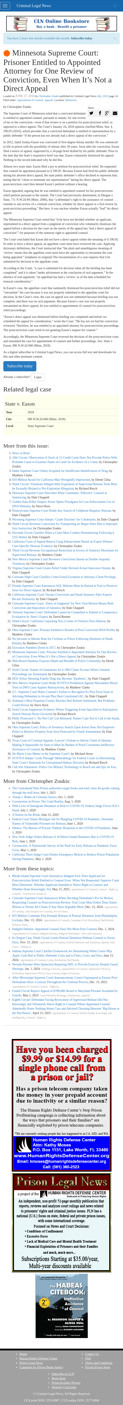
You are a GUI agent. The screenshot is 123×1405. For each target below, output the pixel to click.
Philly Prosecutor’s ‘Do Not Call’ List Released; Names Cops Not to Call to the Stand (65, 718)
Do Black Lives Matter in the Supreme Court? (41, 753)
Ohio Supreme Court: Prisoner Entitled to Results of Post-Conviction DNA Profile (63, 630)
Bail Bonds (73, 960)
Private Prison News (97, 1367)
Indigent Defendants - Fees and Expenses (80, 933)
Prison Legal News (31, 1363)
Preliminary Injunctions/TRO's (28, 973)
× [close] (114, 38)
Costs (50, 960)
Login (37, 377)
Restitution (60, 960)
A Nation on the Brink (26, 814)
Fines (24, 924)
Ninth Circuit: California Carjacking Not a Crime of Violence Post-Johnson (59, 621)
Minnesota (70, 100)
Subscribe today (81, 38)
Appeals (48, 100)
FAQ (88, 1358)
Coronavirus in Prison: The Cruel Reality (37, 801)
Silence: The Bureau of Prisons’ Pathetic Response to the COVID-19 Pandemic (61, 828)
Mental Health (86, 1013)
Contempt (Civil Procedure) (84, 920)
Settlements (74, 995)
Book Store (59, 1378)
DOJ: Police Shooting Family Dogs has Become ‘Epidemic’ (49, 678)
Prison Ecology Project (66, 1382)
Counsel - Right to (107, 889)
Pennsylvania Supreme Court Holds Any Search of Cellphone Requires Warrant (61, 510)
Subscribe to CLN (63, 1374)
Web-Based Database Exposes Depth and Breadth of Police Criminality (56, 661)
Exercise (55, 969)
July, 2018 (102, 96)
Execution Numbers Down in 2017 (33, 647)
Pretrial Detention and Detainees (83, 942)
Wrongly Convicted (64, 1387)
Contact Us (92, 1354)
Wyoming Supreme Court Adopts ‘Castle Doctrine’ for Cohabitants (54, 519)
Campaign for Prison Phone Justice (41, 1367)
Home (23, 1354)
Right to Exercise (70, 973)
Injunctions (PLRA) (99, 969)
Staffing (45, 969)
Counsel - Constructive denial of (29, 893)
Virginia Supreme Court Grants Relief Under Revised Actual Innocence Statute (61, 568)
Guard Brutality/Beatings (53, 995)
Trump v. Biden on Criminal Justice (34, 797)
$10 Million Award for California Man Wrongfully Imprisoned (51, 479)
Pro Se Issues (61, 911)
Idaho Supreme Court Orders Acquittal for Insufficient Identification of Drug (60, 471)
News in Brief (21, 453)
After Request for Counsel (38, 911)
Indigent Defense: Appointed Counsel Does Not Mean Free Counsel (54, 929)
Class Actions (53, 973)
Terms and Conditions (98, 1363)
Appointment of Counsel (30, 100)
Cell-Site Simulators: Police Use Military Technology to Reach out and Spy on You (64, 767)
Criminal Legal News (34, 6)
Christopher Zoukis (49, 96)
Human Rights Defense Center (38, 1358)
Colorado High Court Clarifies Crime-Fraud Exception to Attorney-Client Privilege (64, 577)
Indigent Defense (48, 933)
